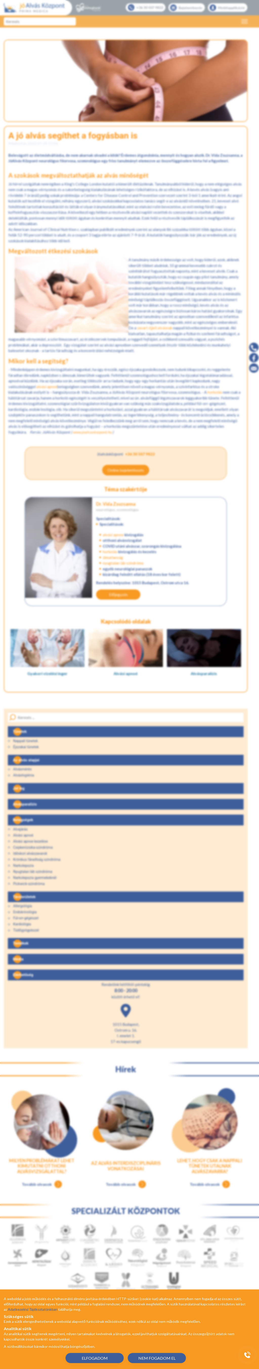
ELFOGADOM (95, 1357)
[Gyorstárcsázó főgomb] (247, 1354)
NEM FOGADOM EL (157, 1357)
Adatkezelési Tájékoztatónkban (32, 1309)
